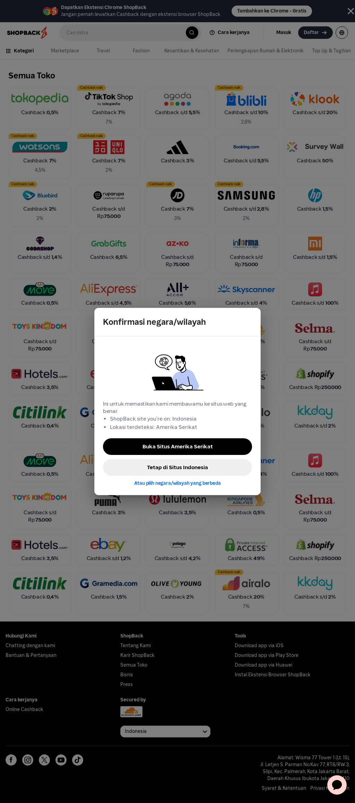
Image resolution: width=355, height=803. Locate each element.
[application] (337, 785)
